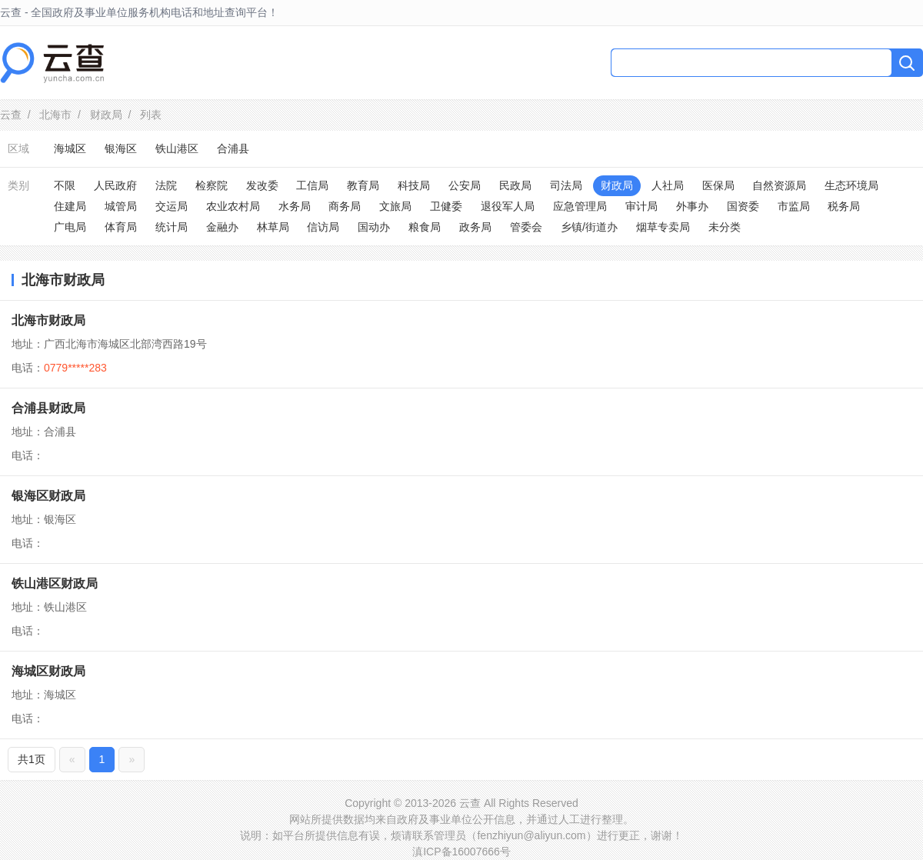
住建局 (70, 206)
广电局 (70, 227)
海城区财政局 (48, 671)
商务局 (344, 206)
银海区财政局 (48, 495)
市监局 (794, 206)
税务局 (844, 206)
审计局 (641, 206)
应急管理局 (580, 206)
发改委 (262, 185)
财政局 (106, 114)
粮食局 (424, 227)
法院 (166, 185)
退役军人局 (508, 206)
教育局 (363, 185)
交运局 (171, 206)
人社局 (667, 185)
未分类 (724, 227)
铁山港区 (176, 148)
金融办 (222, 227)
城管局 (121, 206)
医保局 (718, 185)
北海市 (55, 114)
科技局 (414, 185)
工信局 (312, 185)
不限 (64, 185)
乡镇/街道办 (589, 227)
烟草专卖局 (663, 227)
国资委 (743, 206)
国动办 (374, 227)
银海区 (121, 148)
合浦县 (233, 148)
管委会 (526, 227)
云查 (11, 114)
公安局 (464, 185)
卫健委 (446, 206)
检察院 (211, 185)
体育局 (121, 227)
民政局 (515, 185)
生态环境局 (851, 185)
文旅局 (395, 206)
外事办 (692, 206)
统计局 (171, 227)
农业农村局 (233, 206)
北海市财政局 (48, 320)
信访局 (323, 227)
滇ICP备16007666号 (461, 851)
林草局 (273, 227)
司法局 (566, 185)
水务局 (294, 206)
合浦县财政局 (48, 408)
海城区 (70, 148)
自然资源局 (779, 185)
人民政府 (115, 185)
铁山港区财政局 (55, 583)
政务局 (475, 227)
